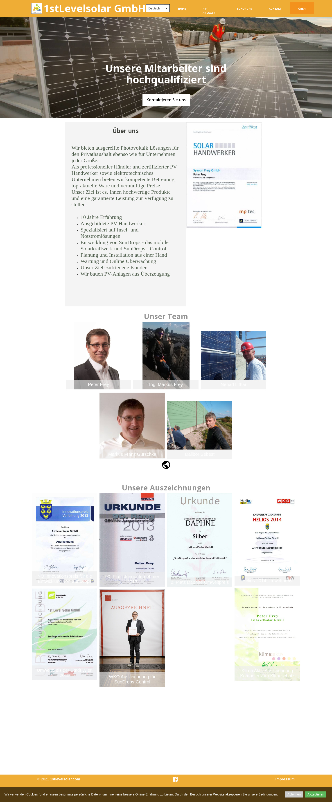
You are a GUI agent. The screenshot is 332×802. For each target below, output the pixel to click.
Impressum (285, 779)
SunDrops (244, 8)
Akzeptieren (315, 794)
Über (302, 8)
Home (182, 8)
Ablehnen (294, 794)
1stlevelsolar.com (65, 779)
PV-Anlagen (209, 10)
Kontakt (275, 8)
